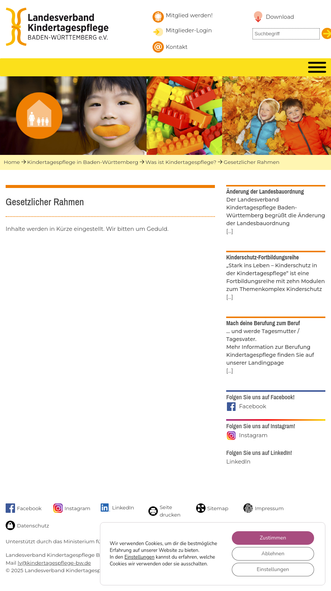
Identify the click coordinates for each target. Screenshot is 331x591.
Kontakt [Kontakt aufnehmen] (176, 47)
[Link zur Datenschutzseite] (26, 525)
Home (12, 162)
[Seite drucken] (169, 510)
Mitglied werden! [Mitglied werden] (189, 15)
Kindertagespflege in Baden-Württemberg (82, 162)
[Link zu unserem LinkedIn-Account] (121, 507)
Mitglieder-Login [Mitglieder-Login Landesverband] (189, 30)
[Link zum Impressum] (264, 508)
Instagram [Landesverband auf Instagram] (253, 435)
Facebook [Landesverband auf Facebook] (252, 406)
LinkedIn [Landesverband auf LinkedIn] (238, 461)
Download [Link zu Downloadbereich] (280, 17)
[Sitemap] (217, 508)
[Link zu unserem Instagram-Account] (74, 508)
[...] (229, 231)
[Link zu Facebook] (26, 508)
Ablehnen (272, 553)
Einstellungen (139, 557)
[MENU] (317, 67)
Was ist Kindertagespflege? (180, 162)
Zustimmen (273, 537)
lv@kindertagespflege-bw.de (54, 563)
